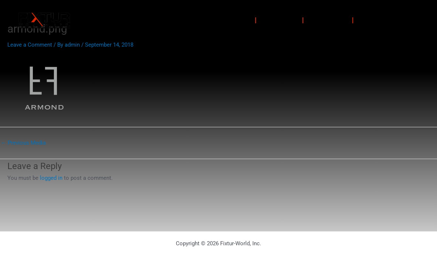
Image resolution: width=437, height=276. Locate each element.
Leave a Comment (29, 44)
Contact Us (380, 20)
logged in (51, 178)
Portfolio (279, 20)
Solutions (230, 20)
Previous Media (23, 143)
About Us (328, 20)
